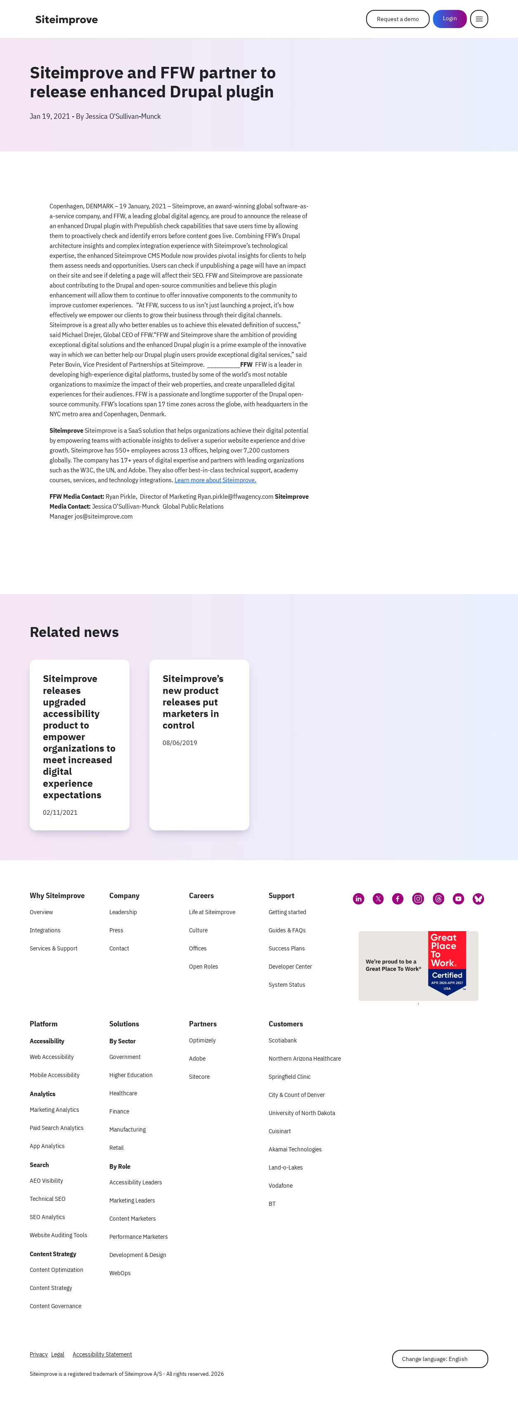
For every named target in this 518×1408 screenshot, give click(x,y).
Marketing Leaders (132, 1200)
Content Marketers (132, 1218)
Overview (41, 912)
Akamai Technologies (295, 1149)
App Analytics (47, 1146)
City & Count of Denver (297, 1095)
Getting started (287, 912)
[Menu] (479, 19)
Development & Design (137, 1255)
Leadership (123, 912)
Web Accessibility (52, 1057)
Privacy (39, 1354)
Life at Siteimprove (212, 912)
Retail (116, 1147)
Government (125, 1057)
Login (450, 18)
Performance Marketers (138, 1237)
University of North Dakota (302, 1113)
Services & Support (54, 948)
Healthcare (123, 1093)
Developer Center (290, 966)
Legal (57, 1354)
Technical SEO (48, 1199)
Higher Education (131, 1075)
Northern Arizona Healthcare (305, 1058)
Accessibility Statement (102, 1354)
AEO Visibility (46, 1180)
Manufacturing (127, 1129)
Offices (198, 948)
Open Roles (203, 966)
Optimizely (202, 1040)
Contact (119, 948)
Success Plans (287, 948)
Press (116, 930)
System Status (287, 984)
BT (272, 1204)
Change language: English (435, 1359)
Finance (119, 1111)
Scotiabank (283, 1040)
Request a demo (398, 19)
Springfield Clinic (290, 1076)
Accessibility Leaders (135, 1182)
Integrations (45, 930)
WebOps (120, 1273)
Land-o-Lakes (286, 1167)
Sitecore (199, 1076)
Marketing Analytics (54, 1109)
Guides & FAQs (287, 930)
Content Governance (55, 1306)
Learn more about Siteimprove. (215, 480)
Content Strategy (51, 1288)
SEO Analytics (47, 1217)
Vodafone (281, 1185)
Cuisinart (280, 1131)
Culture (198, 930)
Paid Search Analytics (57, 1128)
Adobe (197, 1058)
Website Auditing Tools (59, 1235)
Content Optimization (56, 1270)
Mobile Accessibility (55, 1075)
